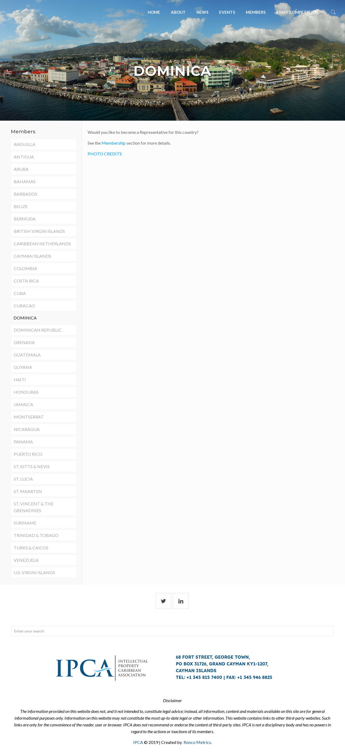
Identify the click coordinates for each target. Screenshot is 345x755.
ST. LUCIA (23, 478)
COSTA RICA (26, 280)
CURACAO (24, 305)
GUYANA (23, 367)
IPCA (138, 742)
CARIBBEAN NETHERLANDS (42, 243)
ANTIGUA (24, 156)
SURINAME (25, 522)
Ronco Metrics (197, 742)
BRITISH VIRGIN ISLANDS (39, 231)
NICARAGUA (27, 429)
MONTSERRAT (29, 416)
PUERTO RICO (28, 454)
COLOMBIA (25, 268)
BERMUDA (25, 218)
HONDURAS (26, 391)
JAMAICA (23, 404)
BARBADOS (25, 193)
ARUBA (21, 169)
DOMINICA (25, 317)
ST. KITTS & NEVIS (32, 466)
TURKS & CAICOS (31, 547)
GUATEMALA (27, 354)
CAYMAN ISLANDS (32, 256)
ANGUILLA (24, 144)
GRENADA (24, 342)
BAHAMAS (25, 181)
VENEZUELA (26, 560)
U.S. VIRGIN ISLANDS (34, 572)
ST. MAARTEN (28, 491)
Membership (114, 142)
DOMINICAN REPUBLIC (38, 329)
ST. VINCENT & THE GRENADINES (33, 507)
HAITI (20, 379)
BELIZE (21, 206)
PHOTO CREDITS (105, 153)
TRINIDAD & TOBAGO (36, 535)
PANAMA (23, 441)
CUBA (20, 293)
